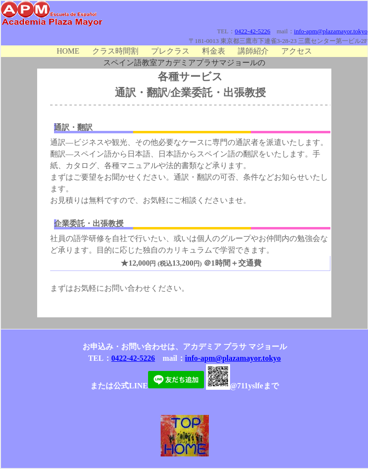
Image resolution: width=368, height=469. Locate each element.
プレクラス (170, 51)
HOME (67, 51)
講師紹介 (253, 51)
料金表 (213, 51)
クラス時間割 (115, 51)
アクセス (296, 51)
